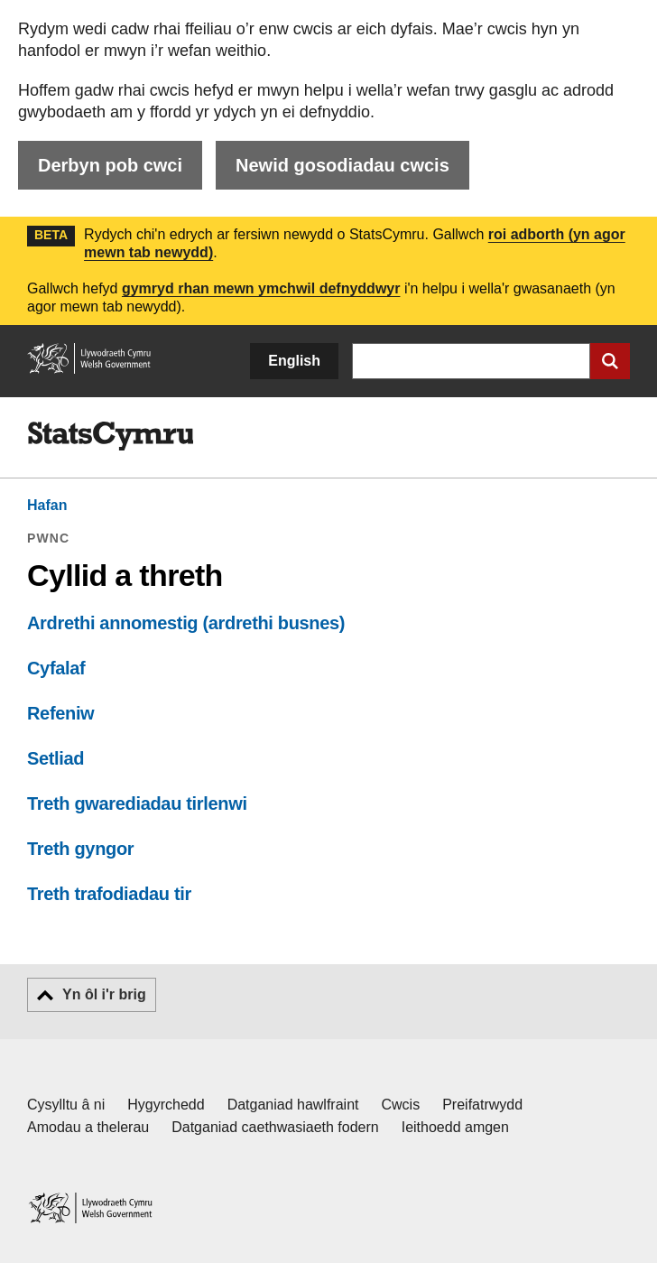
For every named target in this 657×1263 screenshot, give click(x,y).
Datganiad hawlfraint (293, 1104)
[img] (110, 436)
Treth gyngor (80, 849)
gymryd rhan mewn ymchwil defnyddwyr (261, 288)
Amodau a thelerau (88, 1127)
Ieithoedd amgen (455, 1127)
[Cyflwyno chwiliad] (610, 361)
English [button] (294, 360)
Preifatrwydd (482, 1104)
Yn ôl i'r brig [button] (104, 994)
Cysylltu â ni (66, 1104)
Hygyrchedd (165, 1104)
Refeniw (60, 713)
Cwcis (401, 1104)
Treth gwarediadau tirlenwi (137, 803)
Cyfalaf (56, 668)
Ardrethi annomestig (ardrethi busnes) (186, 623)
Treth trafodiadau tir (109, 894)
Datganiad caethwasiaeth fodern (275, 1127)
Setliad (55, 758)
